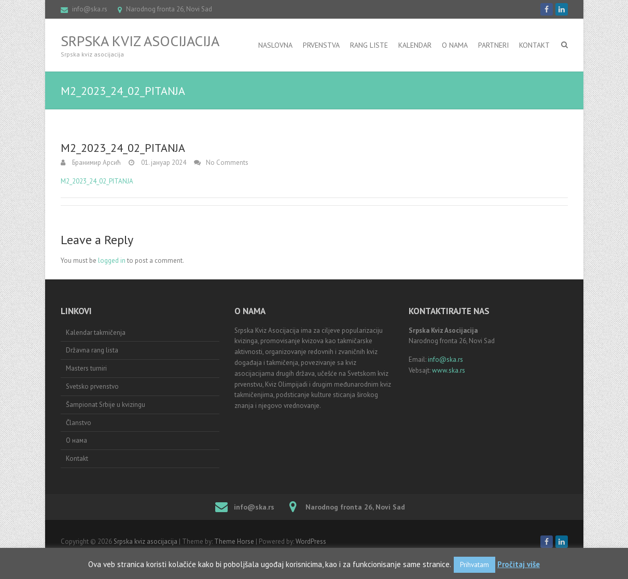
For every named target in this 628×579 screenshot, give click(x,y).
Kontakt (534, 45)
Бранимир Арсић (96, 162)
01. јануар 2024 (162, 162)
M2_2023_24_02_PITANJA (97, 181)
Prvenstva (321, 45)
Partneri (493, 45)
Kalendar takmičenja (95, 332)
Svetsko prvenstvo (92, 386)
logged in (111, 260)
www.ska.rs (448, 370)
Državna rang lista (92, 350)
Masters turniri (86, 368)
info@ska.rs (89, 9)
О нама (76, 440)
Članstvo (78, 422)
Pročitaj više (518, 564)
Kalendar (414, 45)
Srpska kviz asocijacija (140, 41)
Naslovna (275, 45)
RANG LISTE (369, 45)
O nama (455, 45)
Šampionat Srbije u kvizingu (105, 404)
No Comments (227, 162)
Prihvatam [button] (474, 564)
